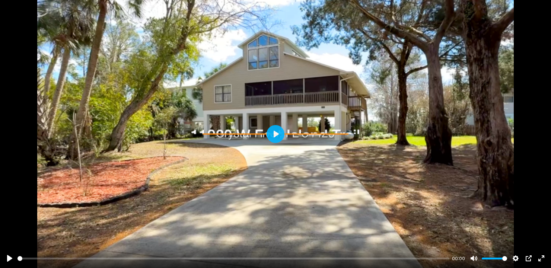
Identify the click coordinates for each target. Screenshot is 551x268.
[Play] (10, 258)
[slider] (233, 258)
